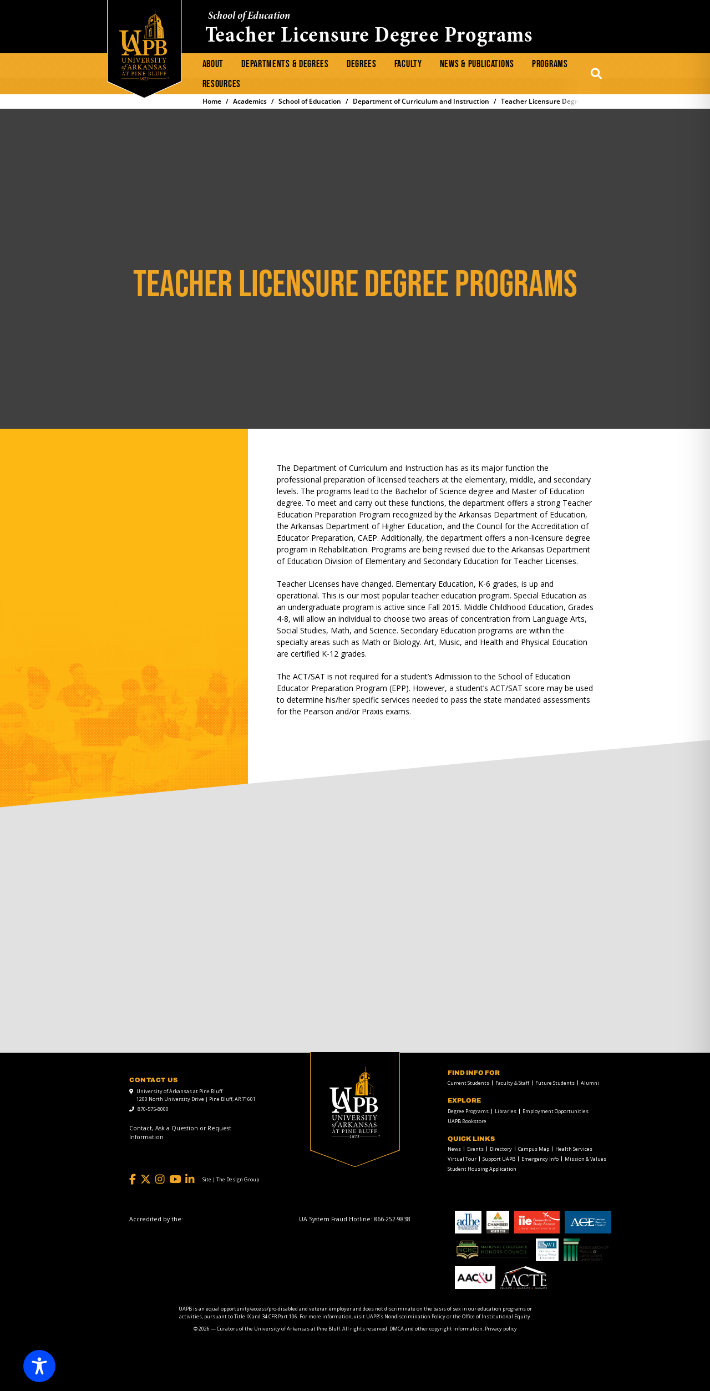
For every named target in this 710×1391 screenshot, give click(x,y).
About (213, 64)
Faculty (408, 64)
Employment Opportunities (556, 1111)
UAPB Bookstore (467, 1121)
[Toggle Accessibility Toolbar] (39, 1366)
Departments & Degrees (285, 64)
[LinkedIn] (190, 1179)
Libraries (505, 1111)
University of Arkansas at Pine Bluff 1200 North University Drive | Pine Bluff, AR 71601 (196, 1095)
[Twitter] (145, 1179)
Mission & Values (585, 1158)
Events (475, 1148)
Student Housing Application (482, 1168)
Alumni (590, 1082)
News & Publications (477, 64)
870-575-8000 (153, 1109)
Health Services (573, 1148)
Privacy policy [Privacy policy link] (501, 1328)
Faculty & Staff (512, 1082)
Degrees (362, 64)
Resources (221, 84)
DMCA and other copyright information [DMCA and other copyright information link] (436, 1328)
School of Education (249, 16)
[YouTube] (175, 1179)
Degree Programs (468, 1111)
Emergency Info (540, 1158)
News (454, 1148)
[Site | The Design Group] (230, 1180)
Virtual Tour (462, 1158)
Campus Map (533, 1148)
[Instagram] (160, 1179)
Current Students (468, 1082)
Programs (550, 64)
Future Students (555, 1082)
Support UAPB (499, 1158)
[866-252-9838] (392, 1219)
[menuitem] (213, 64)
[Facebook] (132, 1179)
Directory (501, 1148)
